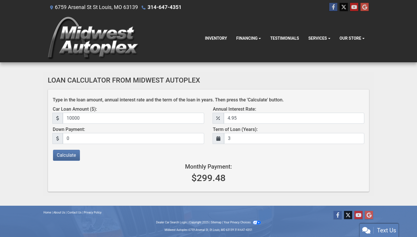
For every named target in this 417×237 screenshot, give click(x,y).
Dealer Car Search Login (171, 222)
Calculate (66, 155)
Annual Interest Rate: (234, 109)
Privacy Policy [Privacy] (93, 212)
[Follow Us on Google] (365, 7)
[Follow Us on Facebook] (333, 7)
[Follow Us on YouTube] (354, 7)
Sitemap (216, 222)
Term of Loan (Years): (235, 129)
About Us (59, 212)
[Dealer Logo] (94, 38)
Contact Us (74, 212)
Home (47, 212)
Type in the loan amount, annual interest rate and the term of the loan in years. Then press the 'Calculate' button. (168, 100)
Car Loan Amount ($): (75, 109)
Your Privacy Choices (242, 222)
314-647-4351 (164, 7)
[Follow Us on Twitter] (344, 7)
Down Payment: (69, 129)
